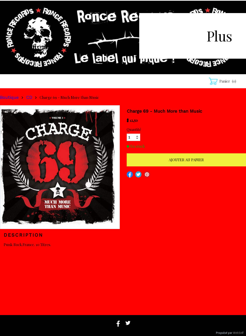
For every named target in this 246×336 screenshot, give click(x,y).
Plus (219, 35)
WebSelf (238, 333)
